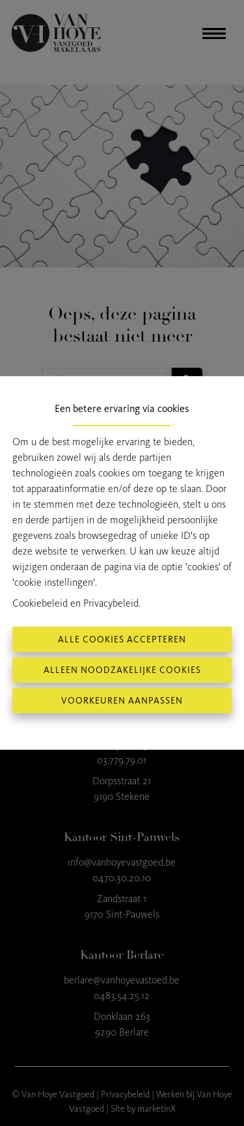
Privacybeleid (111, 603)
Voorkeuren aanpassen (122, 700)
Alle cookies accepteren (122, 639)
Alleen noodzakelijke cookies (122, 670)
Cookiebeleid (40, 603)
